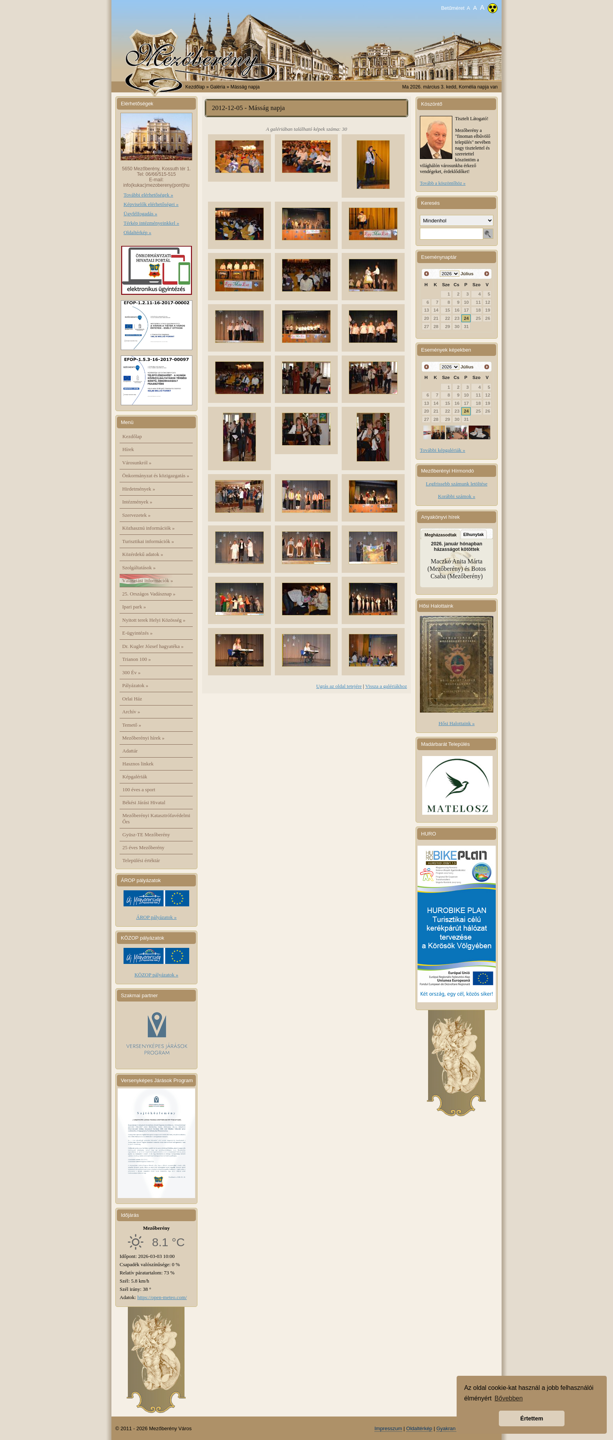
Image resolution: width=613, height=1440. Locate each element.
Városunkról (137, 463)
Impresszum (388, 1428)
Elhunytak (473, 534)
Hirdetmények (138, 489)
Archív (131, 712)
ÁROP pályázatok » (156, 917)
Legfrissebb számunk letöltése (456, 484)
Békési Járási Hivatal (143, 802)
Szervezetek (136, 515)
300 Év (131, 672)
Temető (132, 725)
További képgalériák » (442, 450)
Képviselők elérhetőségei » (151, 204)
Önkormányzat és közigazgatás (155, 475)
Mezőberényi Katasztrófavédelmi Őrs (156, 818)
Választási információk (147, 580)
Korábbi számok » (456, 496)
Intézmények (137, 502)
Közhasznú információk (148, 528)
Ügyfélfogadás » (140, 214)
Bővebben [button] (509, 1398)
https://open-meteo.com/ (162, 1297)
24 (466, 318)
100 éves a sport (138, 789)
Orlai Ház (132, 699)
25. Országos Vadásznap (149, 594)
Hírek (128, 449)
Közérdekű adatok (142, 554)
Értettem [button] (531, 1418)
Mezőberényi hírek (143, 738)
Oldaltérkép (419, 1428)
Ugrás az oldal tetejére (339, 686)
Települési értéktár (141, 860)
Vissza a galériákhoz (386, 686)
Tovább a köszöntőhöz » (443, 183)
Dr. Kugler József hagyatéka (153, 646)
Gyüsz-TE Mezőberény (146, 834)
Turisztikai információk (148, 541)
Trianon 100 (136, 659)
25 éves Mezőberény (143, 847)
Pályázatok (135, 685)
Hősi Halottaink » (457, 723)
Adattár (130, 751)
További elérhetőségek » (148, 195)
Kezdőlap (195, 87)
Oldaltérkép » (137, 232)
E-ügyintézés (137, 633)
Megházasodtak (441, 534)
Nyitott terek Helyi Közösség (154, 620)
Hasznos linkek (138, 764)
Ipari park (134, 607)
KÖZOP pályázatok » (156, 975)
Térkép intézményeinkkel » (151, 223)
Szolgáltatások (139, 567)
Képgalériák (134, 777)
